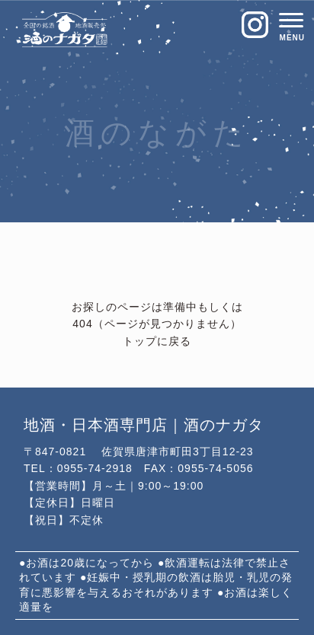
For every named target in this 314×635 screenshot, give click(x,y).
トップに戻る (157, 342)
